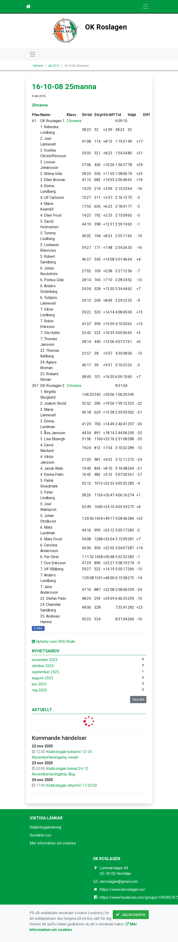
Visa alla (138, 699)
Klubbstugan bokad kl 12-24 (69, 751)
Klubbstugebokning (45, 827)
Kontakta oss (40, 835)
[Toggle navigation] (145, 6)
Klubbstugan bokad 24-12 (67, 768)
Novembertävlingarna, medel (55, 757)
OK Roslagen (106, 27)
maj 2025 (39, 690)
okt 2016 (53, 65)
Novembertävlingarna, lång (53, 774)
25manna (40, 105)
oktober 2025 (43, 666)
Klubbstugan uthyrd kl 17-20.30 (71, 785)
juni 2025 (39, 684)
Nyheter (38, 65)
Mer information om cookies (53, 843)
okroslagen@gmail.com (119, 881)
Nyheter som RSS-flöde (53, 641)
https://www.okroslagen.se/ (122, 889)
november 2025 (45, 660)
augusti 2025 (42, 678)
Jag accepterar (131, 914)
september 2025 (45, 672)
